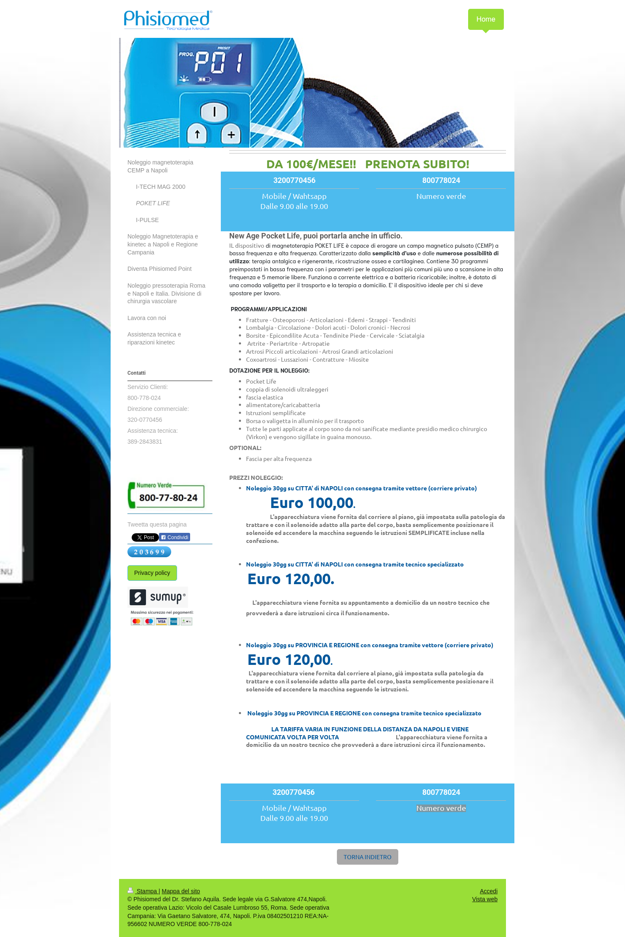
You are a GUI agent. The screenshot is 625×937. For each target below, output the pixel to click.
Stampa (143, 891)
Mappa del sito (181, 891)
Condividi (174, 537)
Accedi (489, 891)
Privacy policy (152, 572)
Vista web (485, 899)
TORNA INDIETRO (368, 856)
